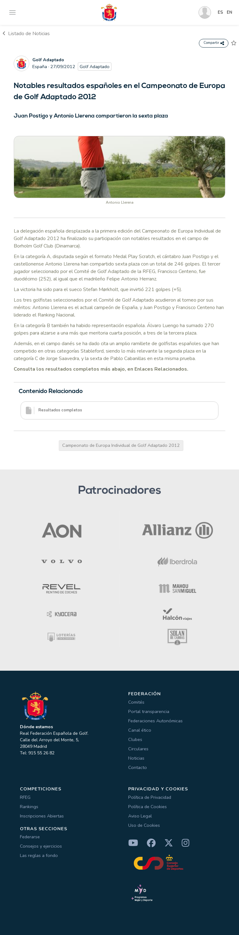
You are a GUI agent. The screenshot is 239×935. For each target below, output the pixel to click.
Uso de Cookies (144, 825)
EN (229, 12)
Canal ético (139, 730)
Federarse (30, 837)
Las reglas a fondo (39, 855)
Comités (136, 702)
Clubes (135, 739)
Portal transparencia (148, 711)
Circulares (138, 749)
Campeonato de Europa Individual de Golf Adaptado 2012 (121, 445)
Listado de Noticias (26, 33)
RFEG (25, 797)
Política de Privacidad (149, 797)
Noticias (136, 758)
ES (220, 12)
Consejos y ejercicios (41, 846)
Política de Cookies (147, 806)
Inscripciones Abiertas (42, 816)
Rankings (29, 806)
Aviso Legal (140, 816)
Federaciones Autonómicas (155, 721)
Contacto (137, 767)
